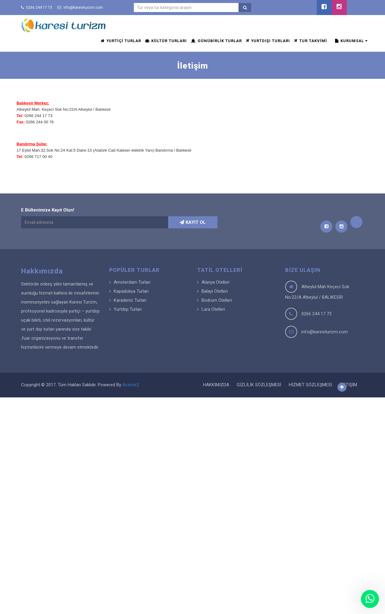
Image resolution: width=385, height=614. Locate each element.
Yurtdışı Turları (128, 309)
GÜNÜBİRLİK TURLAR (216, 41)
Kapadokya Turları (131, 291)
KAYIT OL (193, 222)
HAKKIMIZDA (216, 384)
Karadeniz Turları (130, 300)
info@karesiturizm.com (80, 7)
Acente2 (130, 384)
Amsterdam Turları (132, 282)
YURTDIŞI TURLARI (268, 41)
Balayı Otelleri (215, 291)
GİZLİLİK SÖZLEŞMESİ (259, 384)
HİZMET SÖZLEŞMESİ (310, 384)
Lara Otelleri (213, 309)
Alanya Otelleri (215, 282)
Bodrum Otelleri (217, 300)
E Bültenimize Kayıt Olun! (47, 210)
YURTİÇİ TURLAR (121, 41)
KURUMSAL (351, 41)
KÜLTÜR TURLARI (166, 41)
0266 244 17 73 (36, 7)
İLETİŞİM (348, 384)
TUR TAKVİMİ (310, 41)
